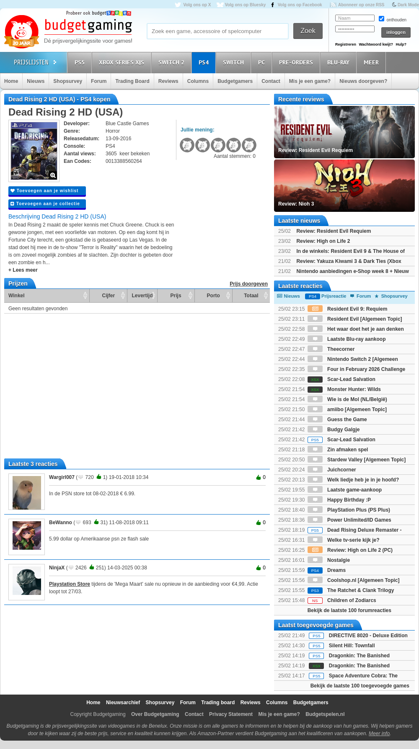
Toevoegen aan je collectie (45, 203)
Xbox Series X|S (123, 62)
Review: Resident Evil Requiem (333, 231)
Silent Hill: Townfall (352, 646)
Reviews (168, 81)
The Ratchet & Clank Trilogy (351, 590)
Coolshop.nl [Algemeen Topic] (354, 580)
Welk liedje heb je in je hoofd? (353, 480)
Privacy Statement (231, 714)
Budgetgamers (235, 81)
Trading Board (132, 81)
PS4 (205, 62)
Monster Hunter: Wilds (344, 389)
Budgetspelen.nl (324, 714)
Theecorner (331, 349)
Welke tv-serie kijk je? (344, 540)
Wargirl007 (62, 477)
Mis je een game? (310, 81)
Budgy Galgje (334, 429)
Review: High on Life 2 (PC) (350, 550)
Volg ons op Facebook (300, 5)
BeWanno (60, 522)
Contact (270, 81)
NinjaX (57, 568)
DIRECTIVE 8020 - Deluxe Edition (368, 635)
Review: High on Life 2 (323, 241)
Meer (372, 62)
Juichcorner (332, 470)
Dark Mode (408, 5)
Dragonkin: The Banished (359, 656)
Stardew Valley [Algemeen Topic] (357, 460)
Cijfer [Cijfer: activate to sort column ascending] (108, 296)
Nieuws (35, 81)
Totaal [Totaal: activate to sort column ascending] (251, 296)
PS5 (81, 62)
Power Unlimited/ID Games (349, 520)
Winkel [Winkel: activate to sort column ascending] (16, 296)
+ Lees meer (23, 270)
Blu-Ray (339, 62)
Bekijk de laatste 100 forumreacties (349, 610)
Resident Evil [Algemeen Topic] (355, 319)
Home (11, 81)
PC (262, 62)
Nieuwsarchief (123, 702)
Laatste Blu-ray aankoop (347, 339)
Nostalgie (329, 560)
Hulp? (401, 44)
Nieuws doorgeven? (363, 81)
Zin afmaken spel (338, 450)
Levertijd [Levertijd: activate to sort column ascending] (142, 296)
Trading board (218, 702)
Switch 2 (172, 62)
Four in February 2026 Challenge (356, 369)
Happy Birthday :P (339, 500)
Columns (198, 81)
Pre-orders (297, 62)
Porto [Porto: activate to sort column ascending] (213, 296)
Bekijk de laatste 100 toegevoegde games (359, 686)
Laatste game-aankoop (345, 490)
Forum (98, 81)
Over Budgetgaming (155, 714)
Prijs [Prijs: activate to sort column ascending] (176, 296)
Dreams (327, 570)
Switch (234, 62)
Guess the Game (337, 419)
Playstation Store (69, 584)
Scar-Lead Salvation (341, 379)
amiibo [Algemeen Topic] (347, 409)
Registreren (345, 44)
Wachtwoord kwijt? (376, 44)
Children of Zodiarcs (342, 600)
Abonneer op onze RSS (361, 5)
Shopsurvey (67, 81)
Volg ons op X (197, 5)
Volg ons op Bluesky (245, 5)
